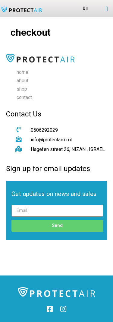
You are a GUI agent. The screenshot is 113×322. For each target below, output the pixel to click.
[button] (107, 9)
